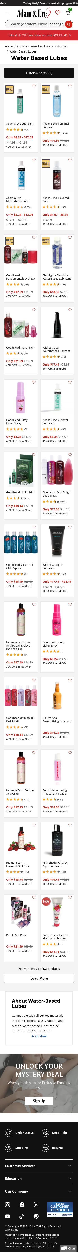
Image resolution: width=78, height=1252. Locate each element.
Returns (52, 1148)
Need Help (54, 1133)
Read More (39, 1036)
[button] (39, 978)
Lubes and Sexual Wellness (33, 46)
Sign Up (39, 1100)
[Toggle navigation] (7, 12)
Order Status (19, 1133)
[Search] (39, 24)
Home (9, 46)
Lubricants (61, 46)
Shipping (16, 1148)
